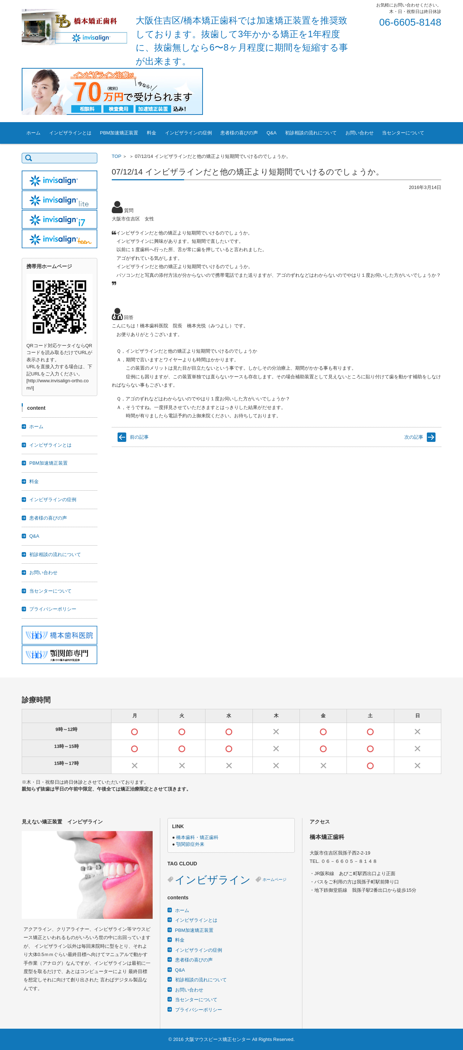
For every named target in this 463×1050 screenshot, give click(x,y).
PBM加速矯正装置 (119, 132)
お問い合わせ (359, 132)
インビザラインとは (70, 132)
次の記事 (413, 437)
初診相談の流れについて (311, 132)
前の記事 (139, 437)
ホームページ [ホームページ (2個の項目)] (274, 879)
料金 (151, 132)
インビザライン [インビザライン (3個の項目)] (213, 880)
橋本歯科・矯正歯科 (197, 837)
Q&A (271, 132)
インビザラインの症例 (188, 132)
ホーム (33, 132)
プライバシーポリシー (52, 609)
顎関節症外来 (190, 844)
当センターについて (403, 132)
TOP (117, 156)
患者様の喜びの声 (239, 132)
